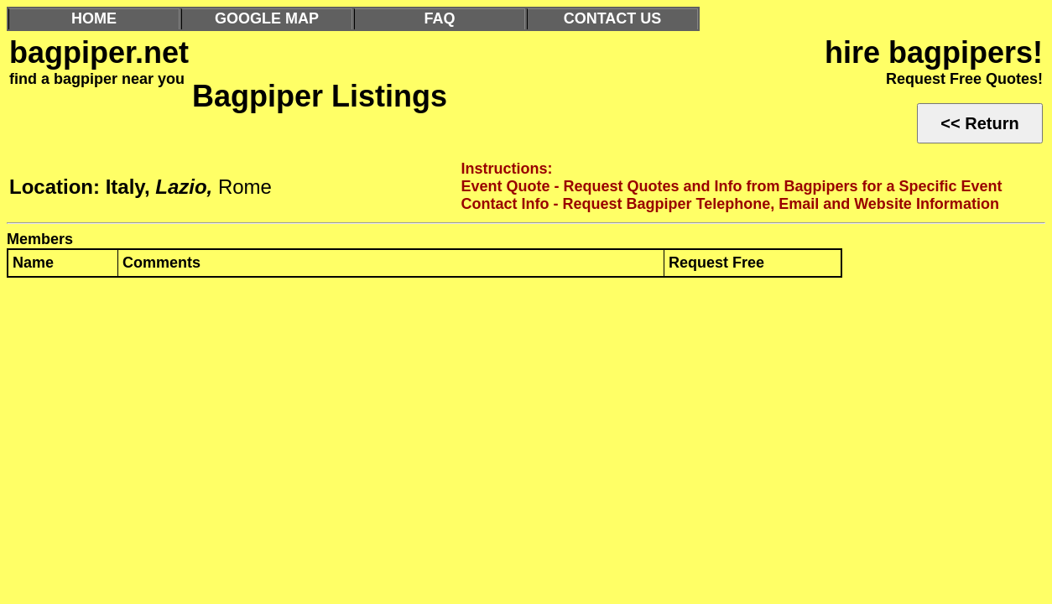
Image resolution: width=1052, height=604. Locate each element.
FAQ (439, 18)
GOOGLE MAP (267, 18)
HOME (94, 18)
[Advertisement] (510, 413)
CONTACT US (613, 18)
